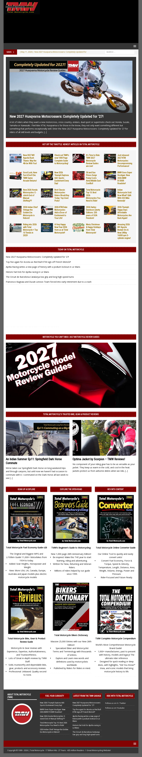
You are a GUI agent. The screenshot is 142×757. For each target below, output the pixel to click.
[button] (134, 46)
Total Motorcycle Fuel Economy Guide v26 (26, 547)
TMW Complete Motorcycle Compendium (115, 638)
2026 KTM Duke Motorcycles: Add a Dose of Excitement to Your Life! (60, 212)
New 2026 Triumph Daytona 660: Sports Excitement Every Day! (61, 178)
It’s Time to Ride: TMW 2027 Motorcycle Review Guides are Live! (93, 160)
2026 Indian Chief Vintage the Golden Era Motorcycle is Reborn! (30, 212)
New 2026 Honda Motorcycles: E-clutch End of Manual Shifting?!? (30, 195)
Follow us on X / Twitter (115, 703)
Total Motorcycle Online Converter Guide (115, 547)
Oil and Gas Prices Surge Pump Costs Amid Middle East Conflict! (93, 178)
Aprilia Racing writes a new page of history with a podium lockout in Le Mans (43, 266)
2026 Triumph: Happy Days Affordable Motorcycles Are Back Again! (124, 212)
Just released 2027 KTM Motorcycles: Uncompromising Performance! (124, 160)
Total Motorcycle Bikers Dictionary (71, 635)
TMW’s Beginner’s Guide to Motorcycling (71, 547)
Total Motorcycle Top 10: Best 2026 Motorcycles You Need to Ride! (53, 724)
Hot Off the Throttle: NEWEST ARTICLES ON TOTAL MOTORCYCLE (71, 144)
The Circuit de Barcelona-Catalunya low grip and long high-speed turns (40, 276)
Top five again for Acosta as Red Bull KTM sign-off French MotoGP (38, 261)
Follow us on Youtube (114, 708)
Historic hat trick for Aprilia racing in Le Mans (27, 272)
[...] (45, 132)
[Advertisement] (88, 21)
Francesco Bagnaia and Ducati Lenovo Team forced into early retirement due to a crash (48, 281)
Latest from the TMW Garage (87, 696)
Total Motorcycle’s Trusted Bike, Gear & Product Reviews (71, 414)
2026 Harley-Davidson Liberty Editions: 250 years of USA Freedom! (93, 212)
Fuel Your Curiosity (54, 696)
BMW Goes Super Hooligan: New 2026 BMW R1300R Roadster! (124, 178)
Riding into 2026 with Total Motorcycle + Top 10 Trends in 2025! (30, 230)
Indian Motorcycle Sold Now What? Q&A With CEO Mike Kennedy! (124, 195)
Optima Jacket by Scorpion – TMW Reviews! (99, 459)
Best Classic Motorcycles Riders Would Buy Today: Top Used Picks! (61, 195)
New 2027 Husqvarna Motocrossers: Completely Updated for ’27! (56, 116)
